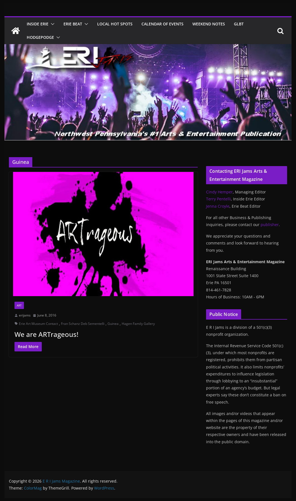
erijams (25, 315)
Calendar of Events (162, 24)
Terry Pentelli (218, 199)
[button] (51, 24)
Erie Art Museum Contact (38, 323)
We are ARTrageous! (46, 334)
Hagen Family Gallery (138, 323)
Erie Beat (72, 24)
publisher (270, 224)
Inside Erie (37, 24)
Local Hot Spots (115, 24)
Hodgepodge (40, 37)
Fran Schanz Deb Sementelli (82, 323)
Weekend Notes (208, 24)
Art (19, 305)
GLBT (239, 24)
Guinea (113, 323)
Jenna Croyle (217, 206)
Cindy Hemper (219, 192)
